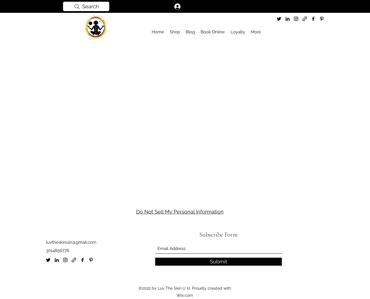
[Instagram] (296, 19)
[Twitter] (279, 19)
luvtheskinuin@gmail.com (71, 242)
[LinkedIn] (287, 19)
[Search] (86, 6)
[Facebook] (313, 19)
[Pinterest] (322, 19)
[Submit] (218, 262)
